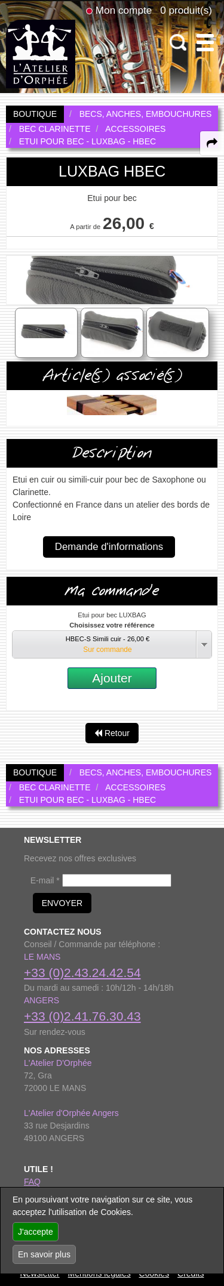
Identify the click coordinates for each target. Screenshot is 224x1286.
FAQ (32, 1181)
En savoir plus (44, 1254)
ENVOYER (62, 903)
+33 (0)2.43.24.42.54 (82, 972)
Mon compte (124, 10)
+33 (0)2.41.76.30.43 (82, 1016)
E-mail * (45, 880)
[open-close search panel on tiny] (178, 42)
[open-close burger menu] (205, 42)
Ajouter (112, 678)
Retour (112, 733)
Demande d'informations (109, 546)
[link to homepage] (40, 53)
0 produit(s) (186, 10)
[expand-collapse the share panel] (212, 143)
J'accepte (35, 1231)
